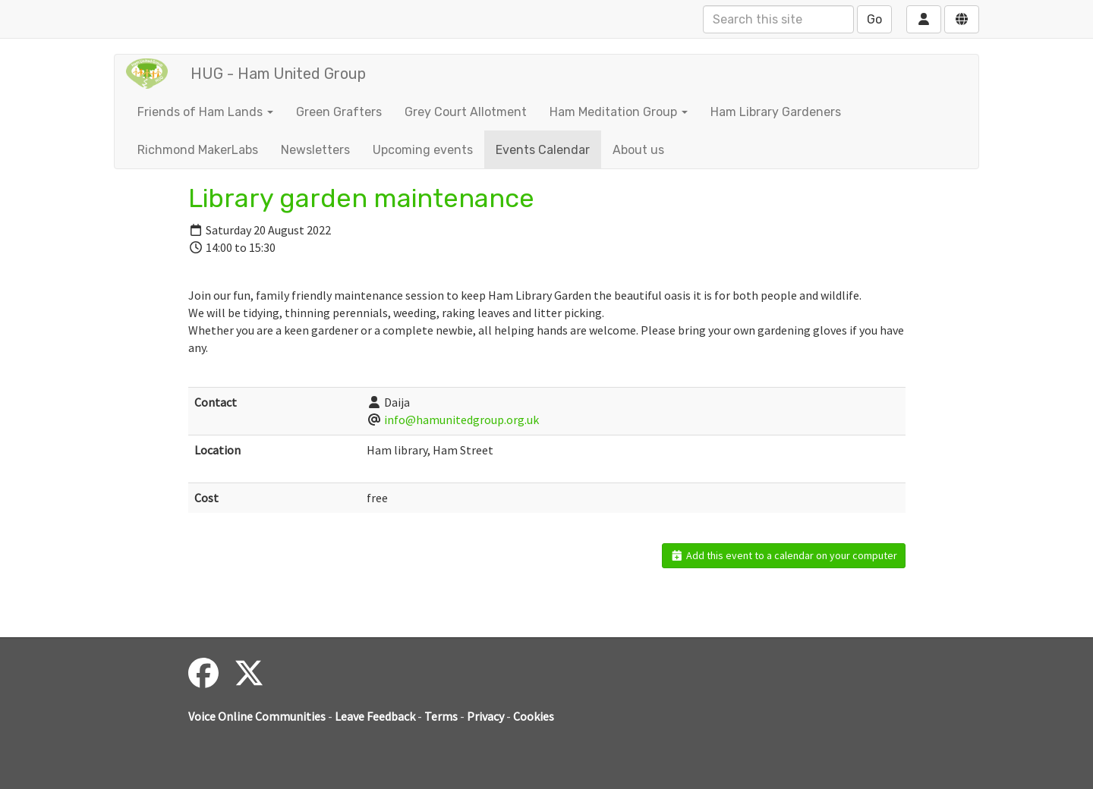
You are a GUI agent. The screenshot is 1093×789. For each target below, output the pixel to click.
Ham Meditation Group (619, 112)
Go (874, 19)
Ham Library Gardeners (775, 112)
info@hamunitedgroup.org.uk (461, 419)
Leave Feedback (375, 716)
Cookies (533, 716)
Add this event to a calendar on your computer (783, 555)
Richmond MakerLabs (197, 150)
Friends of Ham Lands (205, 112)
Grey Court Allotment (466, 112)
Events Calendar (543, 150)
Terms (441, 716)
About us (638, 150)
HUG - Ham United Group (278, 73)
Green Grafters (339, 112)
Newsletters (315, 150)
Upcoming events (423, 150)
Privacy (485, 716)
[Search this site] (778, 19)
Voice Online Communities (257, 716)
